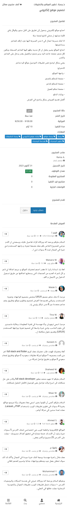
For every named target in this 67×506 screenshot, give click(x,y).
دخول (25, 210)
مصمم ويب (50, 372)
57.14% (28, 171)
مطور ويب (51, 263)
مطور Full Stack (48, 423)
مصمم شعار (57, 160)
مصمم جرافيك (49, 318)
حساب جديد (38, 210)
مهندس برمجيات (48, 345)
